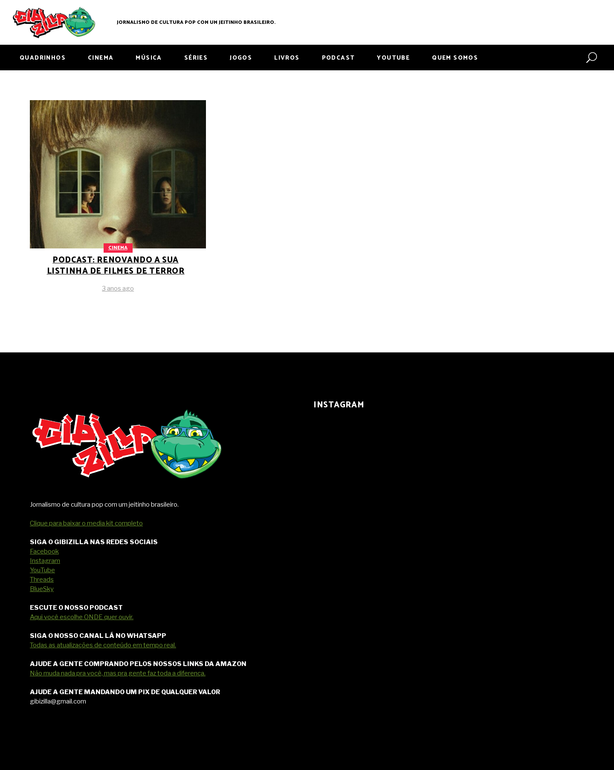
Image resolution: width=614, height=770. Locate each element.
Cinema (117, 248)
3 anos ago (118, 288)
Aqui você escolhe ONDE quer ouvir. (81, 617)
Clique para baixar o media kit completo (86, 523)
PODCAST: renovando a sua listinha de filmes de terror (116, 266)
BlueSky (42, 589)
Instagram (45, 561)
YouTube (42, 570)
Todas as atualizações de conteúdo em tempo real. (103, 645)
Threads (42, 579)
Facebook (44, 551)
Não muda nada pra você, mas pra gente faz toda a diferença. (118, 673)
